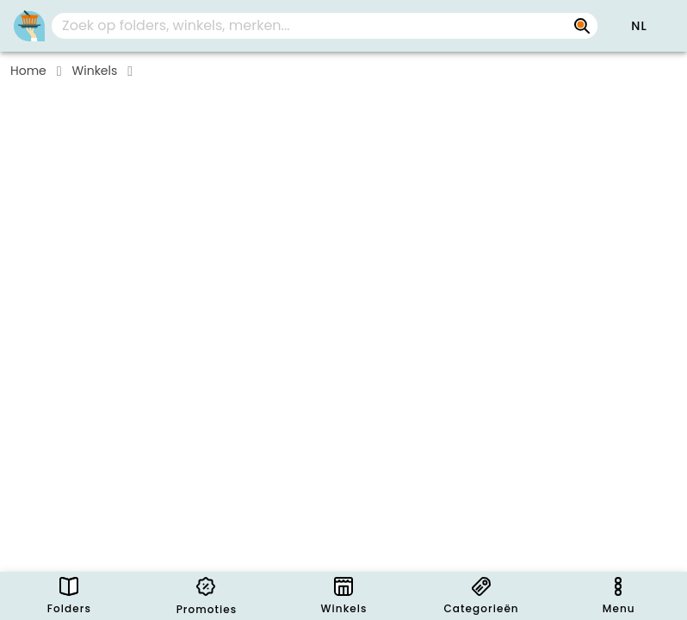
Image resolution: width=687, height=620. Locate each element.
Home (28, 70)
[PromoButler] (29, 25)
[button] (638, 25)
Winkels (95, 70)
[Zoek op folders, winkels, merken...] (581, 26)
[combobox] (324, 26)
